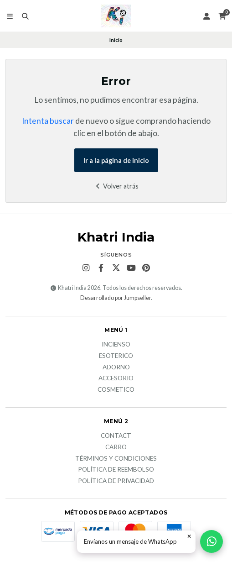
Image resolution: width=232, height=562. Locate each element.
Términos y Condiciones (116, 459)
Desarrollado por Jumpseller (115, 297)
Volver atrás (116, 186)
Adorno (116, 367)
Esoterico (116, 356)
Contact (116, 436)
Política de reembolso (116, 470)
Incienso (116, 344)
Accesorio (116, 378)
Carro (116, 447)
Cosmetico (116, 390)
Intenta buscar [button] (48, 121)
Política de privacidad (116, 481)
